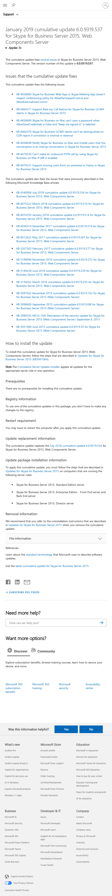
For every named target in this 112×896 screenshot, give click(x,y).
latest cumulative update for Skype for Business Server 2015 (52, 566)
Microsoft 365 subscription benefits (14, 688)
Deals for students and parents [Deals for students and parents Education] (91, 792)
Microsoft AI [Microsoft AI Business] (11, 816)
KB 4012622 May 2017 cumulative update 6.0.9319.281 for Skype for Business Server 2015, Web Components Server (59, 239)
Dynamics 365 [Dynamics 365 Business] (11, 829)
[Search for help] (14, 5)
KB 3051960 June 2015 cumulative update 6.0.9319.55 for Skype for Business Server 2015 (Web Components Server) (58, 328)
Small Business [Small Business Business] (12, 861)
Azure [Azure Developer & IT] (43, 816)
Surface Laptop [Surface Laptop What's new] (12, 756)
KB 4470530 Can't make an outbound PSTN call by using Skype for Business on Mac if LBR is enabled (57, 156)
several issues (49, 59)
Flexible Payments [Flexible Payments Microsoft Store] (49, 795)
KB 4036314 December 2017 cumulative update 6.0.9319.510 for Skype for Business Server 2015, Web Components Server (60, 228)
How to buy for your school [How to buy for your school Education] (89, 776)
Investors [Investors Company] (80, 842)
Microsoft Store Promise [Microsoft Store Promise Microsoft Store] (52, 788)
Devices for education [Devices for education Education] (86, 756)
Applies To (15, 48)
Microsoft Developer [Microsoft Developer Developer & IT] (50, 823)
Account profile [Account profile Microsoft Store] (48, 750)
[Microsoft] (55, 3)
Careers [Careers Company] (80, 816)
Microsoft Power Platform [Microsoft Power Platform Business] (17, 842)
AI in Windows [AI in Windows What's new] (12, 782)
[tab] (18, 651)
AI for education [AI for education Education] (84, 798)
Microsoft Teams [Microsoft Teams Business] (13, 848)
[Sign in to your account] (105, 5)
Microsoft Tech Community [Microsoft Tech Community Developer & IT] (53, 845)
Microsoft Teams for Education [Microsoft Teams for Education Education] (91, 763)
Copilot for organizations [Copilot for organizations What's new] (17, 769)
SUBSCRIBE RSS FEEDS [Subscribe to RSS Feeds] (24, 592)
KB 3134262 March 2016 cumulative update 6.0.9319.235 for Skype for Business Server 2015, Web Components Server (60, 284)
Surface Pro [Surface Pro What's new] (10, 750)
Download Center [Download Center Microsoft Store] (49, 756)
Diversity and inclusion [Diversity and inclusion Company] (87, 848)
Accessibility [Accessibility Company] (82, 855)
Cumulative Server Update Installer (39, 367)
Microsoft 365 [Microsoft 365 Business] (11, 836)
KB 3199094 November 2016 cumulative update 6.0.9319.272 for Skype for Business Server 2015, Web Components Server (60, 261)
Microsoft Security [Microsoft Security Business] (13, 823)
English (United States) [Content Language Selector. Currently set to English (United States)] (22, 876)
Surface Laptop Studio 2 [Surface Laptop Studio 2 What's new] (16, 763)
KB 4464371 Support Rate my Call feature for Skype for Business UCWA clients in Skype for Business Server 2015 (60, 111)
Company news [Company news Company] (83, 829)
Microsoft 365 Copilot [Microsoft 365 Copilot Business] (15, 855)
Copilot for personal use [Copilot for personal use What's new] (16, 776)
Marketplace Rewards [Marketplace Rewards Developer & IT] (51, 858)
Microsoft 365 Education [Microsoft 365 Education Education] (88, 769)
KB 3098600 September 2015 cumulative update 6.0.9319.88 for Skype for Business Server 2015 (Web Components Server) (60, 306)
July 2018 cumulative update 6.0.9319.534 (76, 445)
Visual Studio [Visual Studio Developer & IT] (47, 864)
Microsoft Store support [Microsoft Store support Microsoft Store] (52, 763)
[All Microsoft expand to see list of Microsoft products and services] (5, 5)
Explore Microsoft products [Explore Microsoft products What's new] (18, 788)
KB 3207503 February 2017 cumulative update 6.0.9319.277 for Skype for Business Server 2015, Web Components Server (59, 250)
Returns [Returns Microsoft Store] (44, 769)
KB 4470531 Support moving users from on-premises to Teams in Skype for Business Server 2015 (60, 167)
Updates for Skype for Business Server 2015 (32, 471)
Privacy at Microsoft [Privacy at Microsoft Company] (85, 836)
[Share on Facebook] (8, 581)
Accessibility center (93, 686)
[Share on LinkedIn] (15, 581)
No (91, 729)
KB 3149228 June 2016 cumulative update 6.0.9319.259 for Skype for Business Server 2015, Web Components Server (59, 272)
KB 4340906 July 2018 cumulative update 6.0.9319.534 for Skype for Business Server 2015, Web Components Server (58, 194)
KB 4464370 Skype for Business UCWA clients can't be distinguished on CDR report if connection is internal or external (60, 133)
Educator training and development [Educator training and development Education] (86, 784)
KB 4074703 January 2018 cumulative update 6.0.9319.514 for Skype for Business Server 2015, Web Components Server (61, 217)
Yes (66, 729)
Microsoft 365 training (41, 686)
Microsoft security (64, 686)
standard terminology (39, 554)
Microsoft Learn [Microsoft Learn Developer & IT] (48, 829)
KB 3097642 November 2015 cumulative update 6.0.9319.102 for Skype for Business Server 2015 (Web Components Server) (60, 295)
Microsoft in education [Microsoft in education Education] (87, 750)
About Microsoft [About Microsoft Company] (84, 823)
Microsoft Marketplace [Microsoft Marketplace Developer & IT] (51, 852)
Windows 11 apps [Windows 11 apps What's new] (13, 795)
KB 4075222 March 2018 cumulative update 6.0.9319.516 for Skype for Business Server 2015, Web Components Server (60, 205)
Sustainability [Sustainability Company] (82, 861)
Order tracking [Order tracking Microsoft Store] (48, 776)
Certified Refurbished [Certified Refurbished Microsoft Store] (51, 782)
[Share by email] (25, 581)
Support (9, 14)
